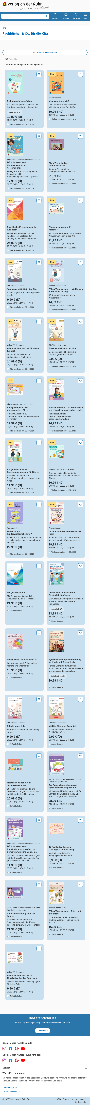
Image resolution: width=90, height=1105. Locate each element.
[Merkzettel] (65, 16)
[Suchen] (46, 16)
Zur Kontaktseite (10, 1092)
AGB (58, 1099)
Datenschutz (68, 1099)
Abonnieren (42, 1031)
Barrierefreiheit (81, 1102)
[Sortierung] (24, 64)
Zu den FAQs (9, 1087)
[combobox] (22, 16)
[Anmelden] (55, 16)
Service (6, 1068)
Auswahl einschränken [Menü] (45, 52)
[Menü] (86, 16)
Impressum (81, 1099)
